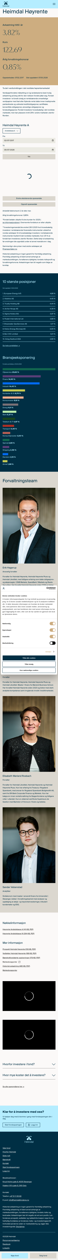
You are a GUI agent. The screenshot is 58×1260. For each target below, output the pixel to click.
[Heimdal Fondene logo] (6, 4)
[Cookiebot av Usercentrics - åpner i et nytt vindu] (46, 588)
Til (4, 146)
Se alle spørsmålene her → (13, 1087)
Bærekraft (7, 1160)
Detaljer (48, 651)
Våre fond (6, 1148)
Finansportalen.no (10, 249)
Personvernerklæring (11, 1241)
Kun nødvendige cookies (29, 670)
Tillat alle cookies (29, 658)
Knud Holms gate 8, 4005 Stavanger (17, 1182)
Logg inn (33, 1125)
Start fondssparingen (13, 1125)
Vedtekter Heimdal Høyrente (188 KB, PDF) (19, 954)
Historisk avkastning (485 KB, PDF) (16, 966)
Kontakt (6, 1164)
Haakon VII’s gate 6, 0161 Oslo (14, 1186)
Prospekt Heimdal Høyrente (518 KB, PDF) (19, 949)
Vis (29, 157)
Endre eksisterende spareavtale (29, 198)
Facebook (6, 1244)
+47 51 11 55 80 (15, 1196)
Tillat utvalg (29, 664)
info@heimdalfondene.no (19, 1200)
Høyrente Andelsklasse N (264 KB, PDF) (18, 934)
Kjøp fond (15, 1256)
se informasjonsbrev (11, 223)
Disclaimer (20, 1227)
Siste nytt (6, 1156)
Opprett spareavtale (29, 204)
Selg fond (43, 1256)
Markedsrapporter (11, 962)
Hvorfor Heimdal (9, 1152)
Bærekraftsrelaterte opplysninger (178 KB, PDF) (21, 958)
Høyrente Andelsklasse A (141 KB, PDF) (18, 930)
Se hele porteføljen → (11, 346)
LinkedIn (6, 1248)
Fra (4, 136)
